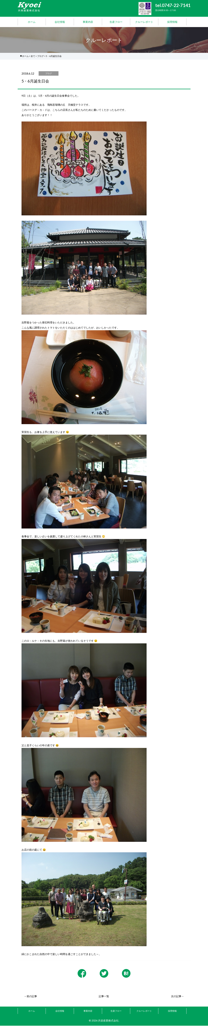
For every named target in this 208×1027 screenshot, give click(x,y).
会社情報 (60, 21)
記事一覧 (104, 997)
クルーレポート (144, 21)
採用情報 (172, 21)
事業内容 (88, 21)
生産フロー (116, 21)
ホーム (31, 21)
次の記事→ (177, 997)
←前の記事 (30, 997)
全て (33, 56)
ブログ (40, 56)
